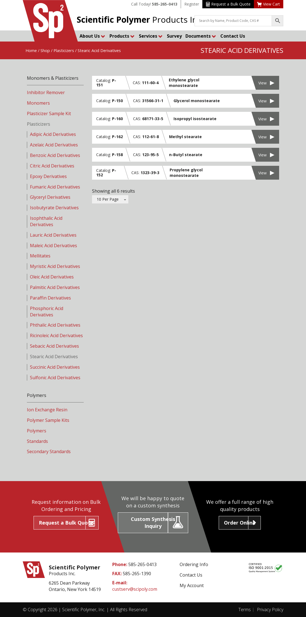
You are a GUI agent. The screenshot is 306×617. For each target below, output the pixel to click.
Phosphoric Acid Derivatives (46, 311)
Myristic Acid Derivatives (55, 266)
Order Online (240, 522)
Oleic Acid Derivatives (52, 277)
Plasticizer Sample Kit (49, 113)
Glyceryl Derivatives (50, 197)
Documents (200, 36)
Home (31, 50)
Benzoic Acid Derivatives (55, 155)
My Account (192, 585)
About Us (92, 36)
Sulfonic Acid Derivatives (55, 378)
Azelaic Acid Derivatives (54, 145)
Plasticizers (63, 50)
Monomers (38, 103)
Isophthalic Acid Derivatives (46, 221)
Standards (37, 441)
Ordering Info (194, 564)
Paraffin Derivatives (50, 298)
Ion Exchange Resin (47, 410)
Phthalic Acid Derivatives (55, 325)
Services (151, 36)
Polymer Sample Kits (48, 420)
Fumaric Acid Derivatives (55, 187)
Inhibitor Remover (46, 92)
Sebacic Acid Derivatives (54, 346)
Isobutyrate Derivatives (54, 208)
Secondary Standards (49, 451)
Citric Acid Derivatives (52, 166)
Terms (244, 609)
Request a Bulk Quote (228, 4)
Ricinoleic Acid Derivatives (56, 335)
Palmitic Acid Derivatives (55, 287)
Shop (45, 50)
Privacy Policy (270, 609)
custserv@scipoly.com (134, 589)
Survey (174, 36)
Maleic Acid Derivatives (53, 245)
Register (191, 4)
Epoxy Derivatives (48, 176)
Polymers (36, 431)
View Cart (268, 4)
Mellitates (40, 256)
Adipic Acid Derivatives (53, 134)
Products (122, 36)
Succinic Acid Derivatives (55, 367)
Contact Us (232, 36)
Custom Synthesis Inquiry (153, 523)
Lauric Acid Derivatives (53, 235)
